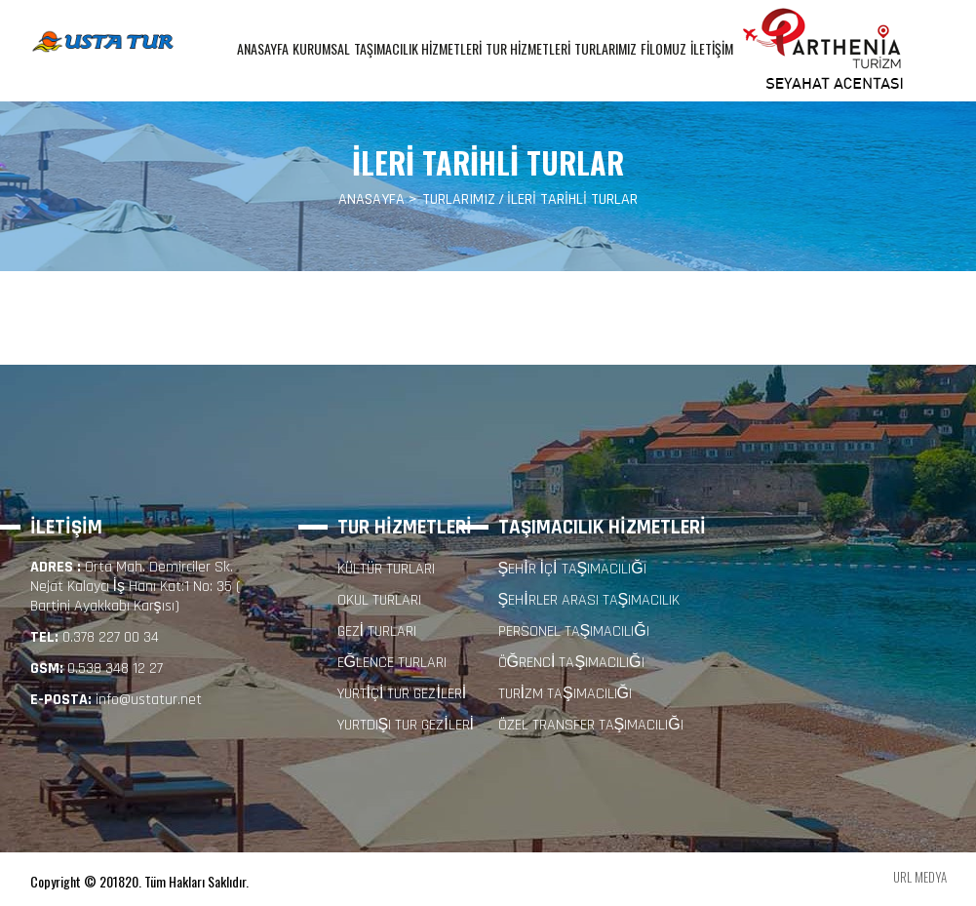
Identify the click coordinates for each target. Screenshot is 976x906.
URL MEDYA (920, 876)
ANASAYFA (263, 48)
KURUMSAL (321, 48)
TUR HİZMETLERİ (528, 48)
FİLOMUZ (663, 48)
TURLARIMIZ (605, 48)
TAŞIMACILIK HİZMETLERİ (418, 48)
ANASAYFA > (377, 200)
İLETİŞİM (711, 48)
